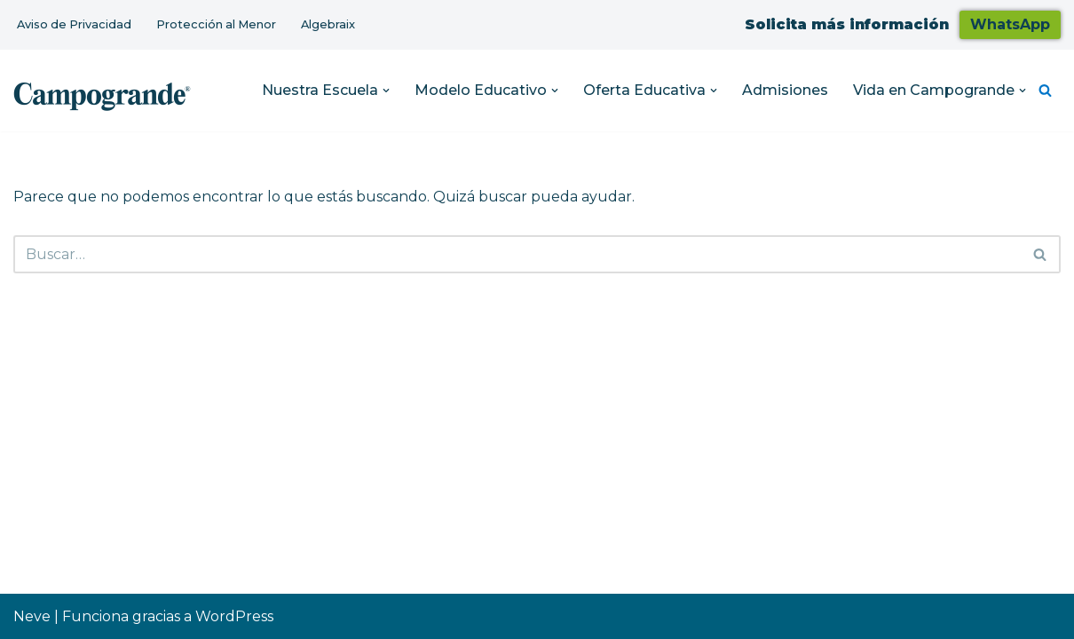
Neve (32, 616)
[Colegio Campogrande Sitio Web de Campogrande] (102, 95)
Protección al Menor (216, 24)
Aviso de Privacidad (74, 24)
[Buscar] (1045, 90)
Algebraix (328, 24)
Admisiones (785, 90)
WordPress (234, 616)
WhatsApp (1010, 24)
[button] (386, 90)
